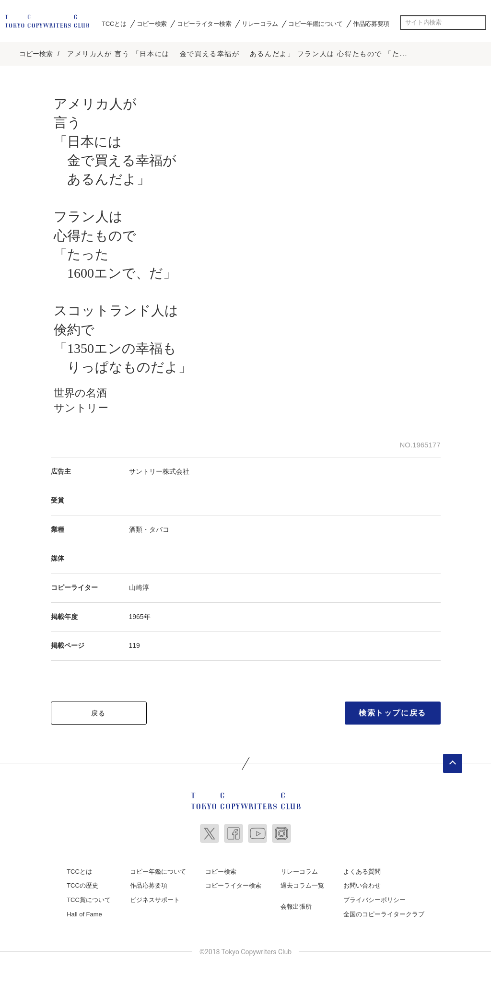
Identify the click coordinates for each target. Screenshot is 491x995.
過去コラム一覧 (302, 885)
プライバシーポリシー (374, 899)
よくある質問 (362, 871)
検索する (479, 22)
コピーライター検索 (204, 23)
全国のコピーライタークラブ (383, 913)
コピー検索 (152, 23)
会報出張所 (296, 906)
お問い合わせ (362, 885)
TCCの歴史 (82, 885)
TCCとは (114, 23)
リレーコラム (260, 23)
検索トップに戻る (392, 712)
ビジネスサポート (155, 899)
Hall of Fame (84, 913)
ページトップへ (452, 763)
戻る (98, 712)
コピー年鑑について (315, 23)
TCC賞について (89, 899)
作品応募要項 (371, 23)
